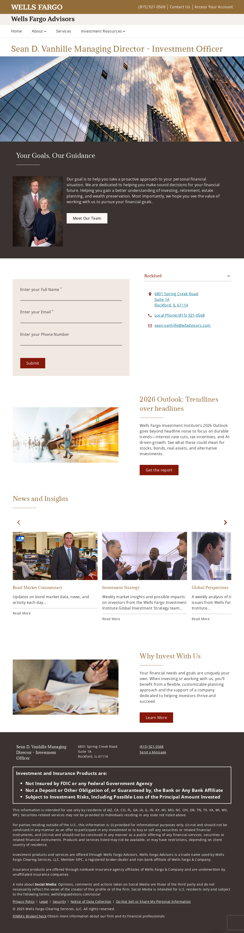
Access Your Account (214, 6)
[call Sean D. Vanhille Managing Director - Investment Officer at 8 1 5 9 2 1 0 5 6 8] (180, 315)
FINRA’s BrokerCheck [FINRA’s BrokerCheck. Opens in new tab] (29, 916)
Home (16, 31)
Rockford (153, 275)
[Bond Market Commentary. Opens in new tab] (55, 574)
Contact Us (180, 6)
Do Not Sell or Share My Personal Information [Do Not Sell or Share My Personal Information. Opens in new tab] (153, 901)
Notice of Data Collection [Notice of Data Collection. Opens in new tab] (91, 901)
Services (63, 31)
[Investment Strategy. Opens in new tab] (144, 576)
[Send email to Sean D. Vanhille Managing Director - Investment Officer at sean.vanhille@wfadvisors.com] (183, 325)
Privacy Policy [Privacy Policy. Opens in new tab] (24, 901)
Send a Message (153, 752)
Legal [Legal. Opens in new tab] (43, 901)
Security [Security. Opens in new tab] (59, 901)
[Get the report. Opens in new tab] (159, 470)
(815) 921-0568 (151, 6)
